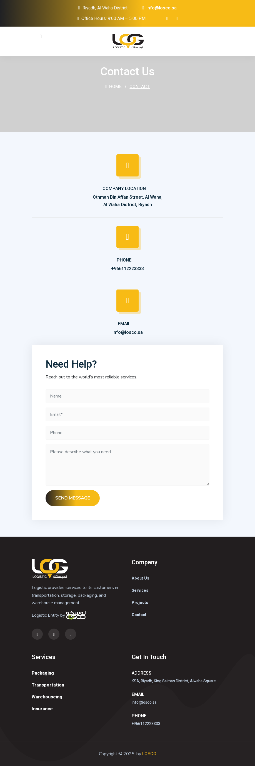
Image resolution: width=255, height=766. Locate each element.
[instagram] (157, 18)
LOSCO (149, 753)
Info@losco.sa (159, 8)
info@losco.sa (127, 332)
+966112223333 (127, 268)
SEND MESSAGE (72, 498)
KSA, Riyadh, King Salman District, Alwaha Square (174, 681)
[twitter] (167, 18)
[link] (177, 18)
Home (113, 86)
